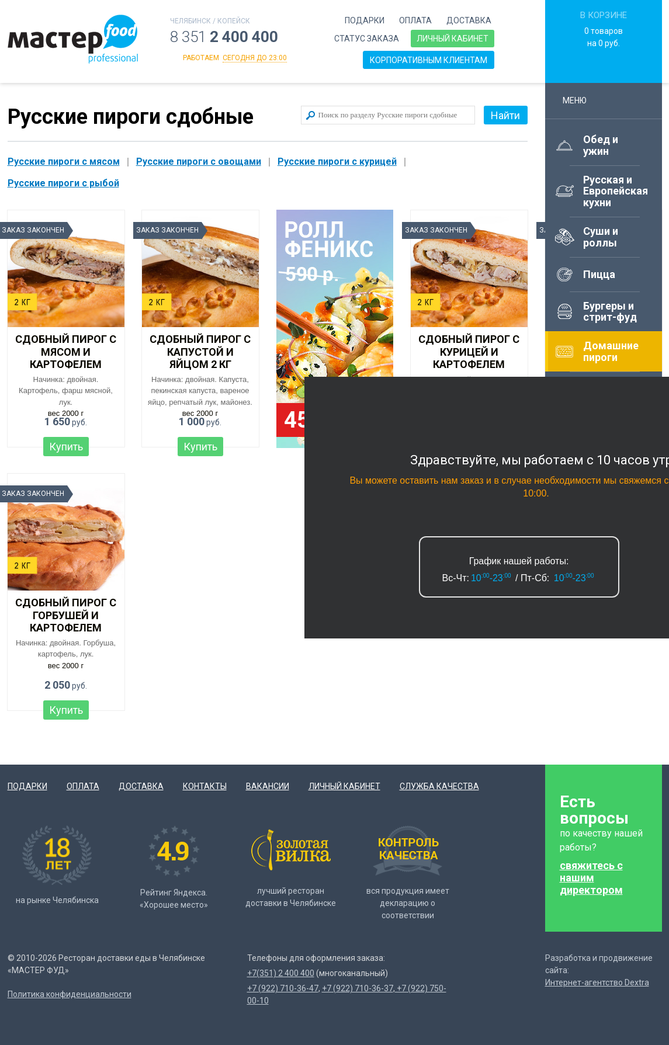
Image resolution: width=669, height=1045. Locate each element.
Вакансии (267, 786)
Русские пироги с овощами (198, 161)
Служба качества (439, 786)
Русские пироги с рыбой (63, 183)
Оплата (415, 20)
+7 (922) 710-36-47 (282, 988)
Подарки (364, 20)
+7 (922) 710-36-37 (357, 988)
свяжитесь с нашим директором (591, 877)
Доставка (468, 20)
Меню (580, 100)
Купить (66, 446)
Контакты (205, 786)
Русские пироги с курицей (337, 161)
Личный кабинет (452, 38)
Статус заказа (366, 38)
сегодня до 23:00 (255, 58)
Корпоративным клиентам (428, 60)
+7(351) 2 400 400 (280, 973)
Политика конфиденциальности (69, 994)
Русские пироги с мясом (64, 161)
